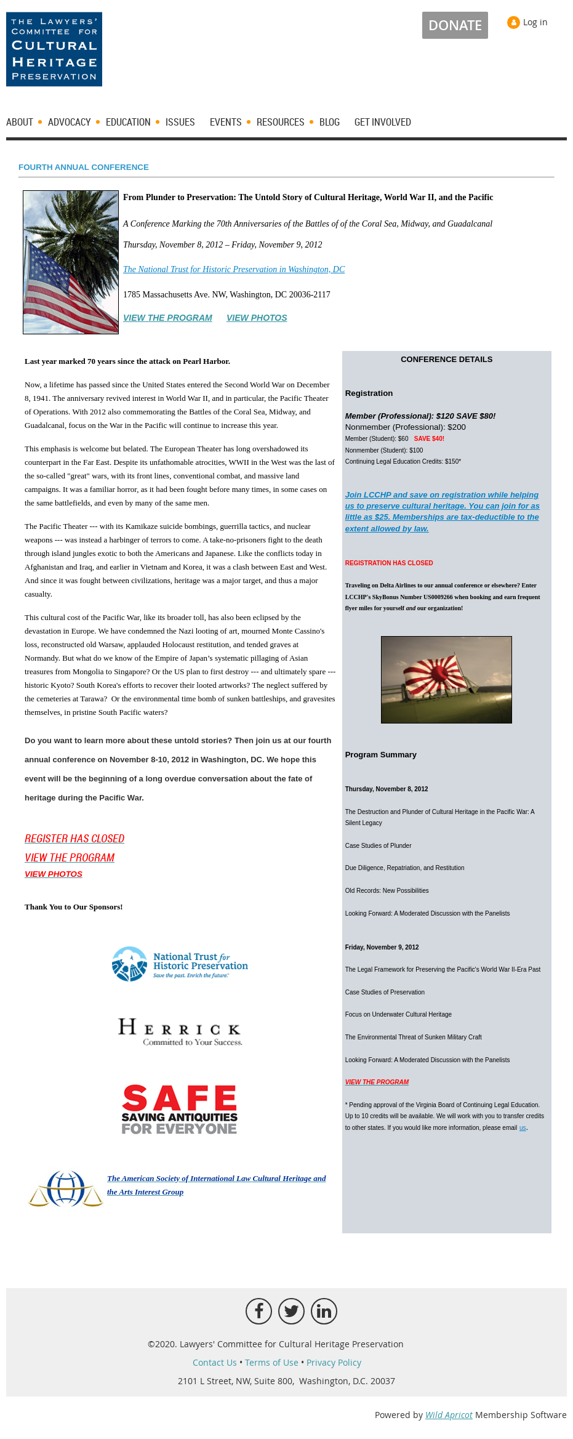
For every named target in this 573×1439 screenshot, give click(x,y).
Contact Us (215, 1362)
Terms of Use (272, 1362)
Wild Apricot (449, 1415)
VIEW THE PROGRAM (167, 318)
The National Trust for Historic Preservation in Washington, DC (234, 269)
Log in (535, 22)
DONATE (455, 25)
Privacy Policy (334, 1362)
